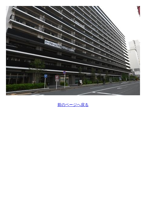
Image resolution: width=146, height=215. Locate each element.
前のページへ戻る (73, 104)
